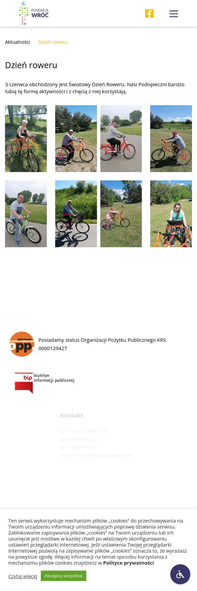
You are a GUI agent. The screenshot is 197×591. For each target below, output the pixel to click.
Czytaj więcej (22, 576)
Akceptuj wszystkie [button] (64, 576)
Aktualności (17, 42)
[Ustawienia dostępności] (180, 574)
